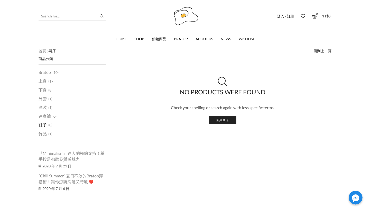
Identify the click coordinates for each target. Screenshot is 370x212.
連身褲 (45, 116)
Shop (139, 39)
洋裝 (43, 107)
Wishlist (247, 39)
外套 (43, 98)
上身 (43, 80)
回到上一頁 (322, 51)
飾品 (43, 134)
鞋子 (43, 125)
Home (121, 39)
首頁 (42, 51)
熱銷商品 (159, 39)
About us (204, 39)
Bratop (181, 39)
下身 (43, 89)
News (226, 39)
